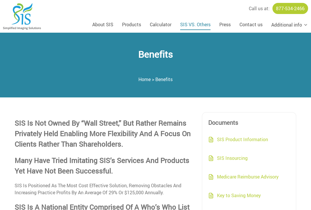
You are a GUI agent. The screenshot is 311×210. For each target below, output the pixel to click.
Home (144, 79)
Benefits (164, 79)
